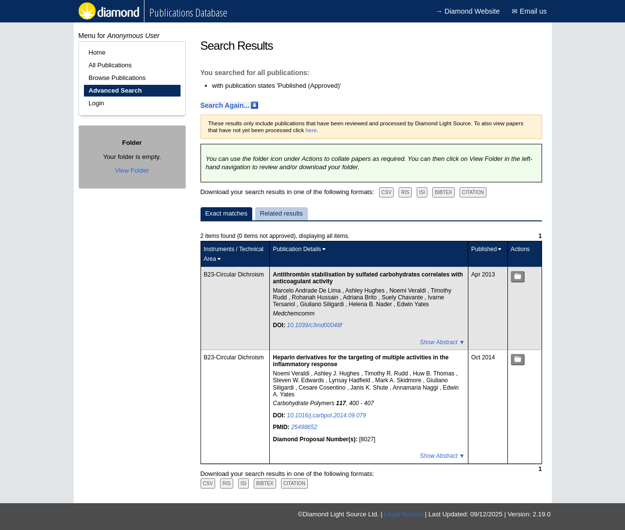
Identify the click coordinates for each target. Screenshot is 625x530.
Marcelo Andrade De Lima (307, 290)
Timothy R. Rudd (387, 373)
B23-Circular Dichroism (234, 274)
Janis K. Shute (370, 387)
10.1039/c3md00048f (314, 325)
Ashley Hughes (365, 290)
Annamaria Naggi (416, 387)
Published (484, 249)
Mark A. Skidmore (399, 380)
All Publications (110, 65)
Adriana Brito (361, 297)
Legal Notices (403, 514)
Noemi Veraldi (408, 290)
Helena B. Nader (371, 304)
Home (97, 52)
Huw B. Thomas (434, 373)
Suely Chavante (403, 297)
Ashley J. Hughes (337, 373)
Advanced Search (115, 90)
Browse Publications (117, 77)
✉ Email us (529, 11)
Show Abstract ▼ (442, 342)
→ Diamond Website (468, 11)
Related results (281, 213)
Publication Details (297, 249)
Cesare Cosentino (323, 387)
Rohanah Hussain (316, 297)
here (311, 130)
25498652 (304, 427)
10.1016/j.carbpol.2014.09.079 (326, 415)
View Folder (132, 170)
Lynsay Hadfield (350, 380)
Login (96, 103)
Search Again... (225, 105)
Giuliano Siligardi (322, 304)
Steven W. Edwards (299, 380)
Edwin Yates (413, 304)
